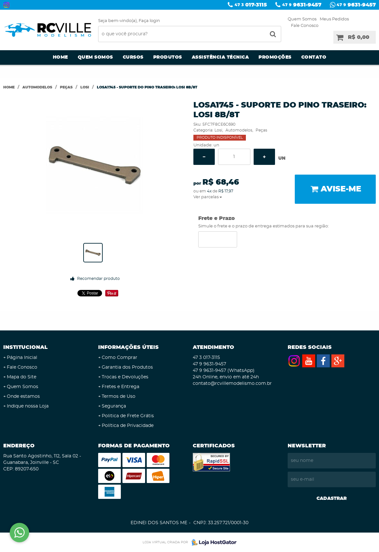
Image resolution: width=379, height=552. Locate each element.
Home (60, 57)
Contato (314, 57)
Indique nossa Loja (28, 406)
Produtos (167, 57)
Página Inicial (22, 357)
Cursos (133, 57)
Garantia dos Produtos (127, 367)
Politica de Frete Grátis (128, 416)
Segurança (114, 406)
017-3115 (251, 4)
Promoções (275, 57)
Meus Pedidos (334, 19)
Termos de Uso (118, 396)
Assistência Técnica (220, 57)
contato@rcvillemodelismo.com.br (232, 383)
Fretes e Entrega (120, 387)
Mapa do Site (21, 377)
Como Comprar (119, 357)
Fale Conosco (304, 26)
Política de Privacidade (128, 425)
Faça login (149, 21)
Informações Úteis (128, 347)
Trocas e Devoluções (125, 377)
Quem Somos (302, 19)
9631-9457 (301, 4)
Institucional (25, 347)
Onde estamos (23, 396)
